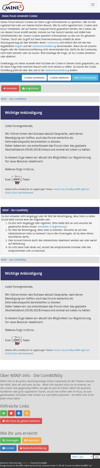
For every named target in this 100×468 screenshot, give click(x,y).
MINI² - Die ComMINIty (13, 99)
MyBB (44, 463)
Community (52, 42)
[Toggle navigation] (93, 5)
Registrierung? (59, 226)
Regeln (19, 46)
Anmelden (10, 88)
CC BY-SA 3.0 (61, 465)
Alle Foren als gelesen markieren (21, 421)
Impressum (31, 440)
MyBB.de (26, 463)
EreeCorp (37, 465)
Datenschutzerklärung (44, 46)
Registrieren (30, 88)
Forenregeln (10, 440)
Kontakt (8, 448)
